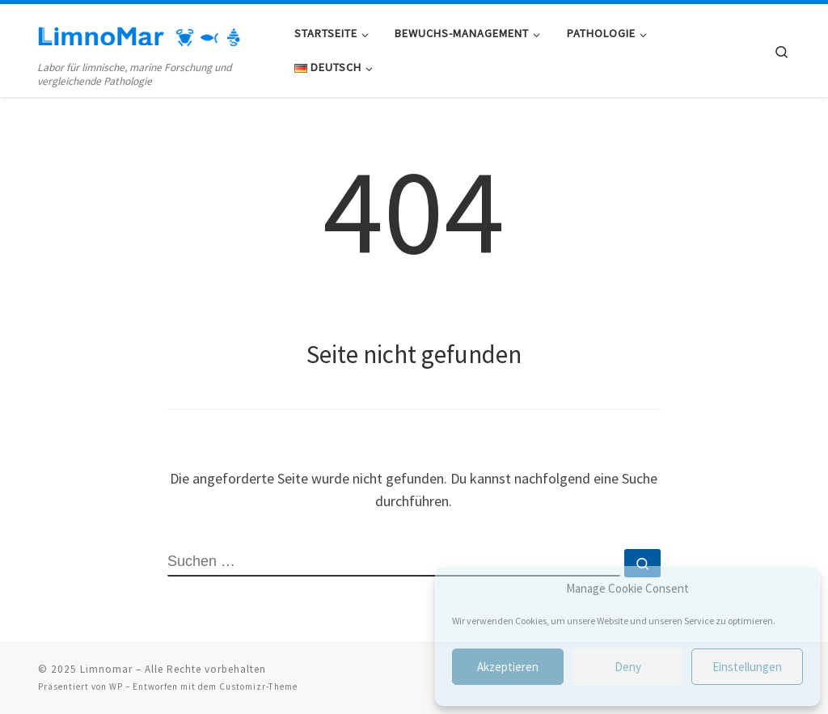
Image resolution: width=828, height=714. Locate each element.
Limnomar (106, 669)
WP (116, 686)
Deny (628, 666)
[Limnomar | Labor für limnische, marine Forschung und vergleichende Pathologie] (139, 33)
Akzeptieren (508, 666)
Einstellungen (747, 666)
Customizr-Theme (258, 686)
